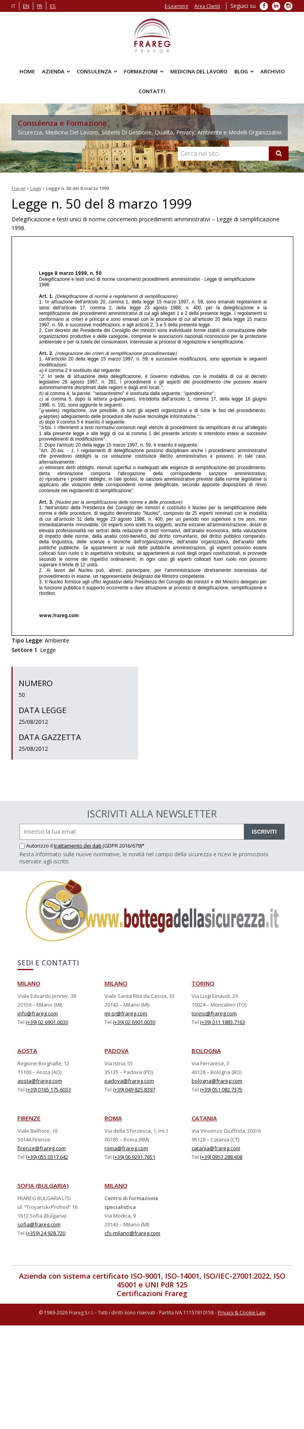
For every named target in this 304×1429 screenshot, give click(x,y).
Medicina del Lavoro (198, 71)
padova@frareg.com (129, 1080)
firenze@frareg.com (41, 1148)
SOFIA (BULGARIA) (42, 1185)
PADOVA (116, 1051)
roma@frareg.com (126, 1148)
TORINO (203, 983)
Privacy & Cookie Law (241, 1312)
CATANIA (204, 1118)
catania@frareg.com (216, 1148)
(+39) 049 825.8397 (134, 1089)
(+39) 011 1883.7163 (222, 1022)
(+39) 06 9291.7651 (134, 1156)
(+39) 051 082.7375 (221, 1089)
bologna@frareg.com (217, 1080)
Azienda (53, 71)
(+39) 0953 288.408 (221, 1156)
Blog (241, 71)
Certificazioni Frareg (152, 1293)
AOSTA (27, 1051)
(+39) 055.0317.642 (47, 1156)
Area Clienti (207, 6)
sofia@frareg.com (39, 1224)
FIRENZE (28, 1118)
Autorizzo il (36, 845)
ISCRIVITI (264, 832)
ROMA (113, 1118)
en (26, 6)
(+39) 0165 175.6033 (48, 1089)
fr (39, 6)
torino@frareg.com (214, 1013)
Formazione (141, 71)
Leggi (35, 188)
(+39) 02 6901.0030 (47, 1022)
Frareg (18, 188)
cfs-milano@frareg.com (132, 1233)
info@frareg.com (37, 1013)
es (53, 6)
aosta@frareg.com (39, 1080)
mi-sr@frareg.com (125, 1013)
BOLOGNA (206, 1051)
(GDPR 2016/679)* (123, 845)
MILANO (28, 983)
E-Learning (176, 6)
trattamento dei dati (78, 845)
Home (27, 71)
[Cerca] (279, 153)
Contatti (152, 91)
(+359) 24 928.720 (45, 1233)
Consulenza (94, 71)
